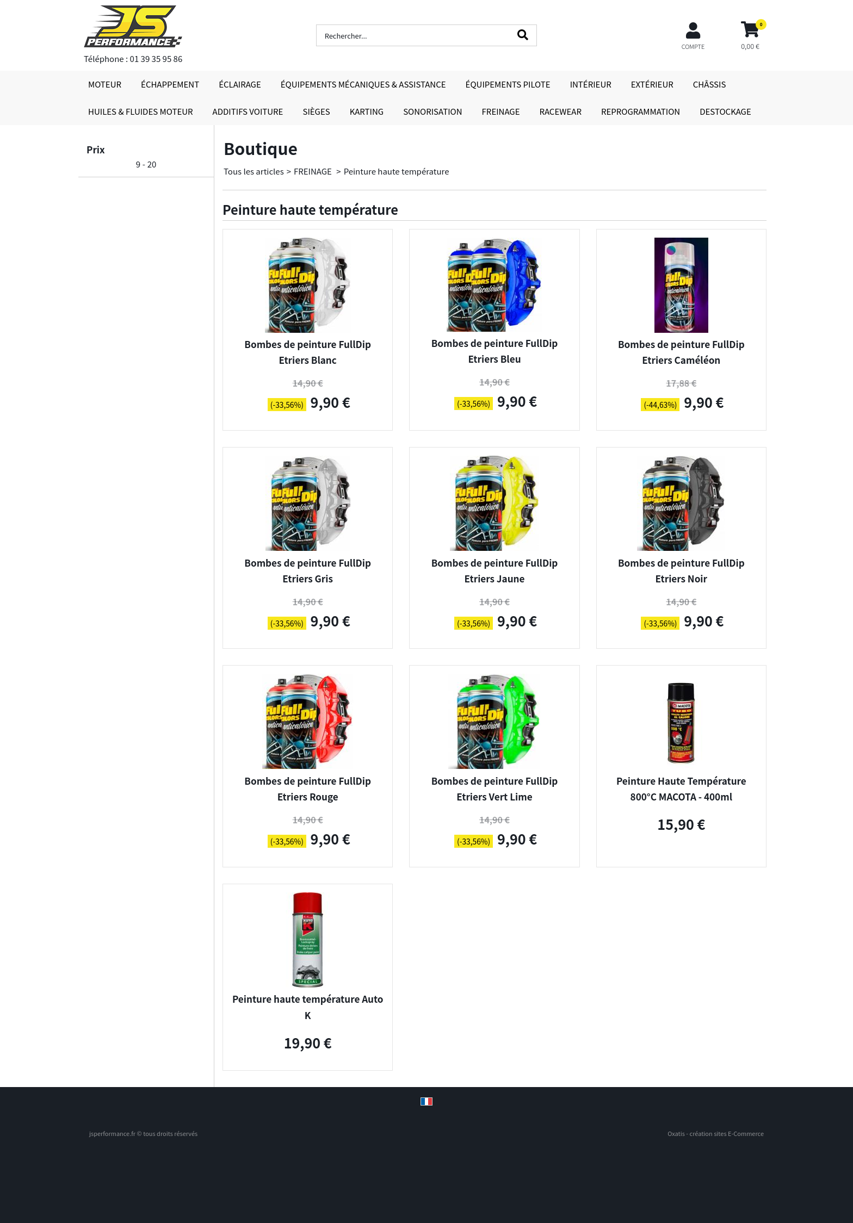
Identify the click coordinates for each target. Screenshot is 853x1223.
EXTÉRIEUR (652, 84)
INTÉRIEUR (590, 84)
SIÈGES (316, 111)
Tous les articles (254, 171)
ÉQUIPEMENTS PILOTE (508, 84)
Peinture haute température (396, 171)
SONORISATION (432, 111)
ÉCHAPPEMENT (170, 84)
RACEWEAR (561, 111)
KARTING (367, 111)
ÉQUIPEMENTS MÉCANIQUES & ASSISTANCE (363, 84)
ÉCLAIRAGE (240, 84)
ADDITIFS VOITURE (248, 111)
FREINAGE (501, 111)
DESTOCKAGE (725, 111)
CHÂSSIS (709, 84)
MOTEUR (104, 84)
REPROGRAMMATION (640, 111)
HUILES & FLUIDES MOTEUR (140, 111)
